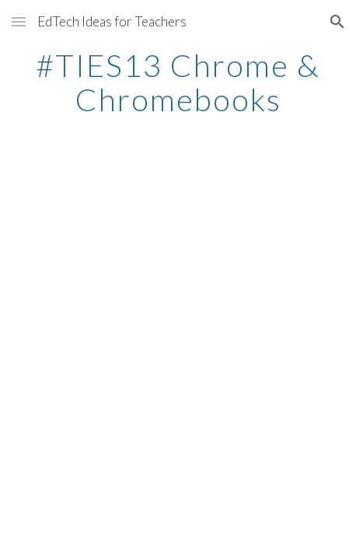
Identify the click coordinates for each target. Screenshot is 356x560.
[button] (18, 21)
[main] (178, 82)
